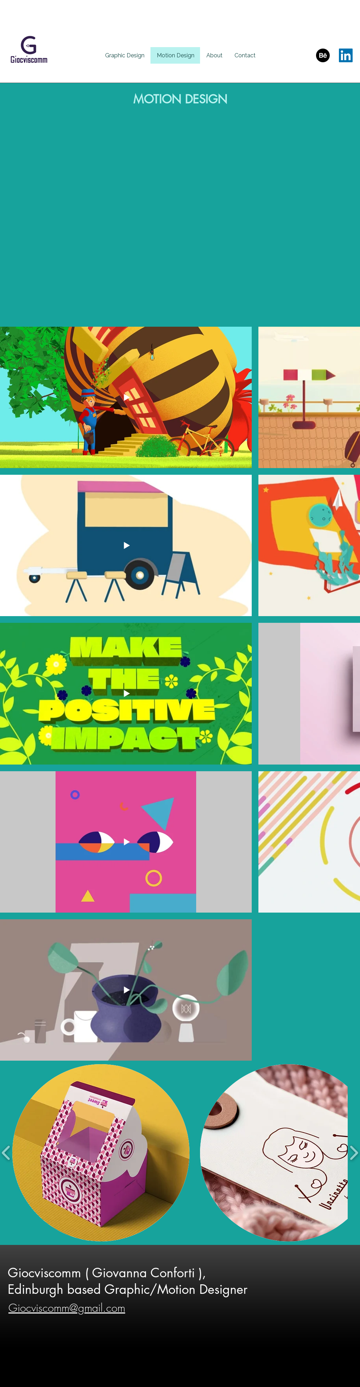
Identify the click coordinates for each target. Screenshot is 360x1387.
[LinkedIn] (346, 55)
